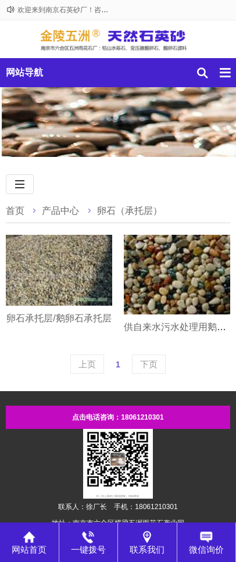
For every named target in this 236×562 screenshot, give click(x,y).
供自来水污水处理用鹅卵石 (179, 327)
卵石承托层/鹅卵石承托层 (58, 318)
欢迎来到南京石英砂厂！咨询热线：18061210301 (94, 10)
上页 (87, 364)
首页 (15, 211)
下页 (149, 364)
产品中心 (60, 211)
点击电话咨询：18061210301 (117, 417)
